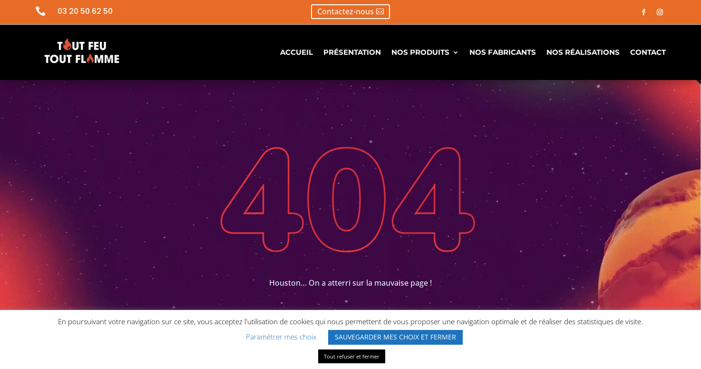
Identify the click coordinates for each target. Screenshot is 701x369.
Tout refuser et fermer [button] (352, 356)
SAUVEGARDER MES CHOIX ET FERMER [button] (395, 336)
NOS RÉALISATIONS (583, 52)
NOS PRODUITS (420, 52)
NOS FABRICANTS (502, 52)
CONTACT (648, 52)
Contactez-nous (345, 11)
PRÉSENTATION (352, 52)
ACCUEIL (296, 52)
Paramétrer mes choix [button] (281, 336)
